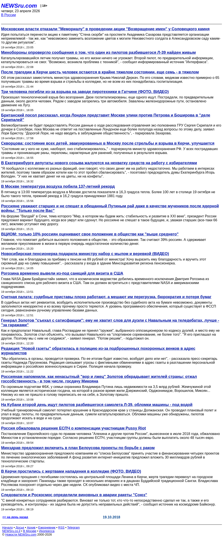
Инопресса (47, 531)
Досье (19, 527)
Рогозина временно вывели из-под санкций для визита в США (62, 273)
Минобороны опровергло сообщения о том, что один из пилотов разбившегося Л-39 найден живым (98, 52)
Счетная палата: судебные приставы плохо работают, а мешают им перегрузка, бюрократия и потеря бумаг (106, 297)
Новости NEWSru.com (20, 534)
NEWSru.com (19, 5)
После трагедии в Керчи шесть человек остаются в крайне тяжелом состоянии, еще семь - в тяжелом (100, 72)
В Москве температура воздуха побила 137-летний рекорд (58, 186)
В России (8, 15)
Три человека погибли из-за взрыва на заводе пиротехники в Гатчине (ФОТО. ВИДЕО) (85, 92)
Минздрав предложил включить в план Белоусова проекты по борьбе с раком (78, 448)
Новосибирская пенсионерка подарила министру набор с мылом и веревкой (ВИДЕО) (85, 254)
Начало (7, 527)
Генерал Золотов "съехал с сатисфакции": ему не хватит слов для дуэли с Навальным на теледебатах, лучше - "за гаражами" (110, 322)
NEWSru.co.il (11, 531)
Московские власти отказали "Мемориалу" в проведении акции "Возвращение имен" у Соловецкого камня (105, 29)
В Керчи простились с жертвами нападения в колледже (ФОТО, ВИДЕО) (71, 471)
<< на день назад (15, 517)
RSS (61, 527)
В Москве (29, 531)
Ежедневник (47, 527)
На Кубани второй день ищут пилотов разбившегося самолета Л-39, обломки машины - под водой (97, 405)
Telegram (73, 527)
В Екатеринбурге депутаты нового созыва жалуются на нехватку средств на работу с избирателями (99, 163)
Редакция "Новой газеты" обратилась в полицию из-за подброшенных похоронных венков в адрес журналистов (98, 350)
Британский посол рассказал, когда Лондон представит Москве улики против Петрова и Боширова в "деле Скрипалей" (105, 117)
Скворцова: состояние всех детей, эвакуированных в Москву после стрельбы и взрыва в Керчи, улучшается (107, 143)
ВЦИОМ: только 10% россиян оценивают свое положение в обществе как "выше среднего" (90, 234)
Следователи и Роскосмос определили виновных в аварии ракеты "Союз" (74, 495)
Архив (31, 527)
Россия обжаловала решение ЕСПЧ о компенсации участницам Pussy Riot (73, 428)
